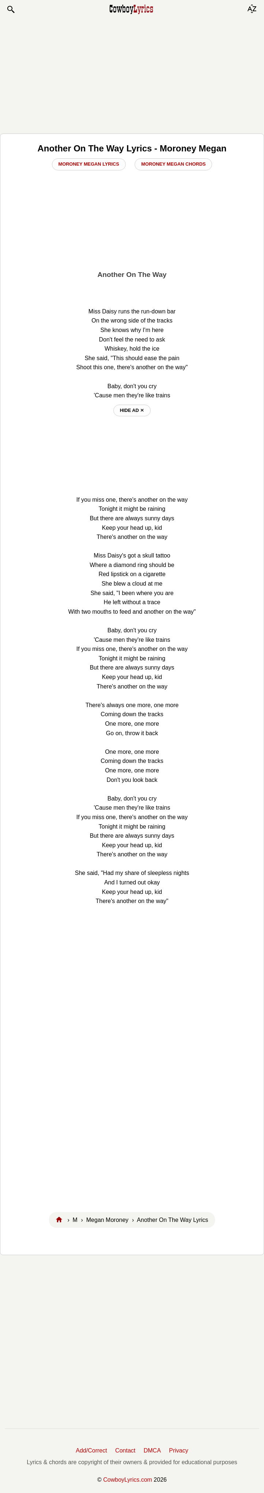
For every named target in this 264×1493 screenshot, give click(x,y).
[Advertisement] (132, 74)
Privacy (178, 1450)
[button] (11, 9)
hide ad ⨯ (132, 410)
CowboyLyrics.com (127, 1480)
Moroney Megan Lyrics (89, 164)
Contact (125, 1450)
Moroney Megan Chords (173, 164)
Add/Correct (91, 1450)
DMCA (152, 1450)
